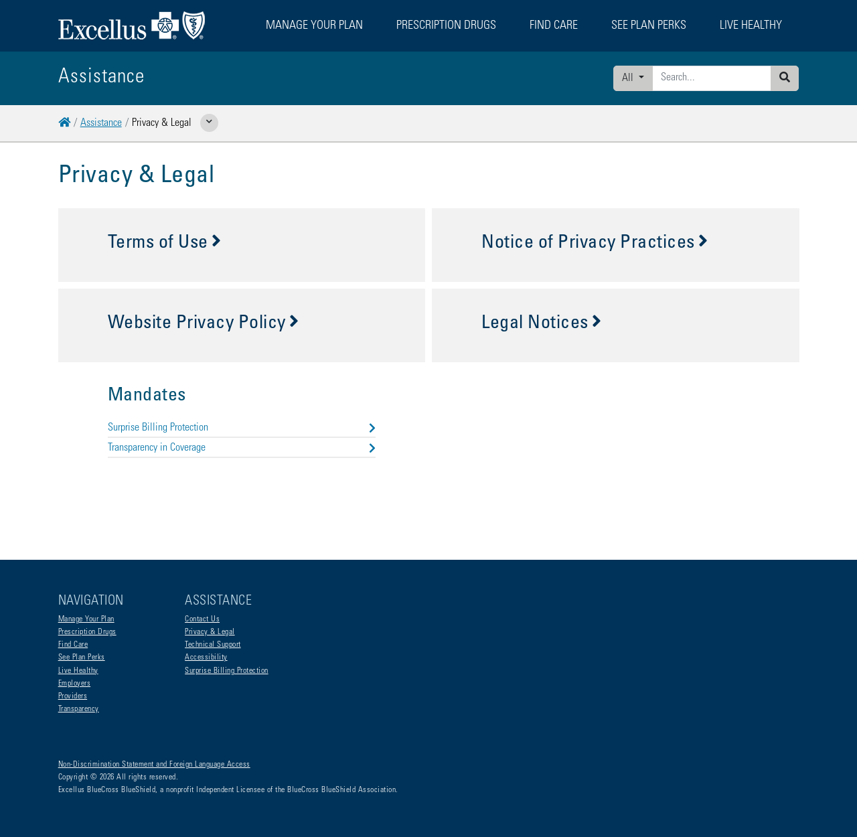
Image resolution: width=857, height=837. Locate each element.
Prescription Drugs (446, 26)
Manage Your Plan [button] (314, 26)
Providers (73, 696)
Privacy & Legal (210, 632)
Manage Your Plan (86, 619)
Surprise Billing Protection (242, 428)
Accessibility (206, 658)
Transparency (78, 709)
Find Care (73, 645)
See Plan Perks (81, 658)
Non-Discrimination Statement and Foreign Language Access (154, 765)
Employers (74, 684)
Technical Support (213, 645)
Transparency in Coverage (242, 448)
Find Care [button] (554, 26)
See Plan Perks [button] (648, 26)
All (629, 78)
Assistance (101, 123)
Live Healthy (78, 671)
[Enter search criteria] (711, 78)
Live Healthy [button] (751, 26)
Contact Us (202, 619)
